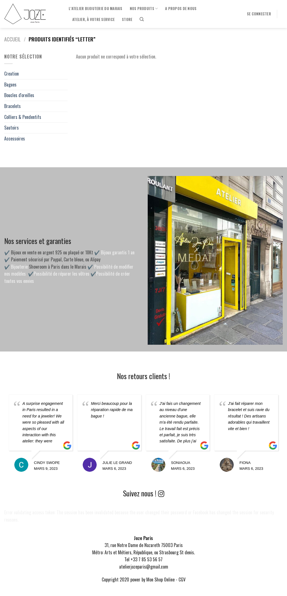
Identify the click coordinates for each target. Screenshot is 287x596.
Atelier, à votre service (93, 19)
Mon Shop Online (160, 579)
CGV (182, 579)
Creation (11, 73)
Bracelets (12, 106)
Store (127, 19)
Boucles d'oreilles (19, 95)
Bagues (10, 84)
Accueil (12, 39)
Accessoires (14, 138)
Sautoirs (11, 127)
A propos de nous (180, 8)
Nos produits (144, 8)
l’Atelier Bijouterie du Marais (95, 8)
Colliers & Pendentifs (22, 117)
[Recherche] (142, 19)
